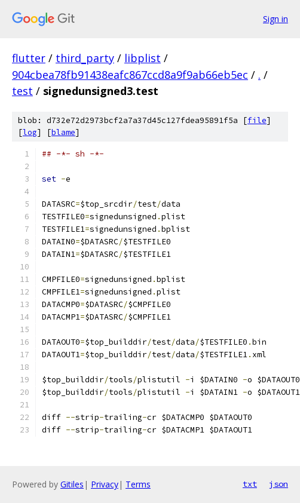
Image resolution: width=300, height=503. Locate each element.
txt (250, 484)
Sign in (275, 18)
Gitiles (72, 484)
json (278, 484)
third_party (85, 58)
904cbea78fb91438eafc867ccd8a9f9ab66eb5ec (130, 75)
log (30, 132)
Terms (138, 484)
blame (63, 132)
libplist (142, 58)
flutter (28, 58)
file (257, 120)
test (22, 91)
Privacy (104, 484)
